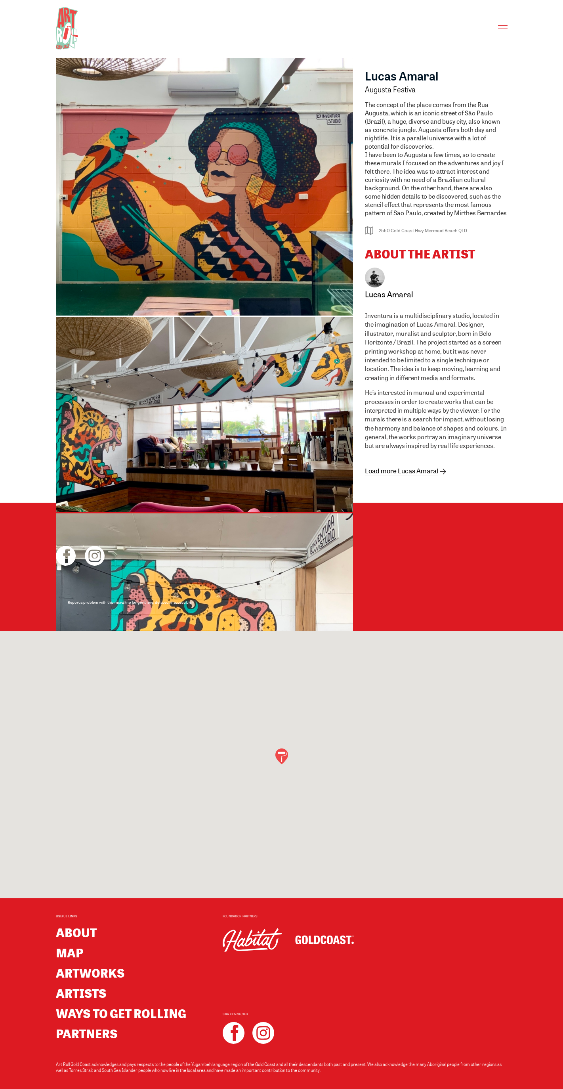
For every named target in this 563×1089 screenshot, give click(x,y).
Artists (81, 993)
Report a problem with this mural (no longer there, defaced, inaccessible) (130, 602)
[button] (281, 756)
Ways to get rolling (121, 1013)
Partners (87, 1033)
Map (69, 952)
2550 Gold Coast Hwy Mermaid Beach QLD (416, 230)
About (76, 932)
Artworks (90, 973)
